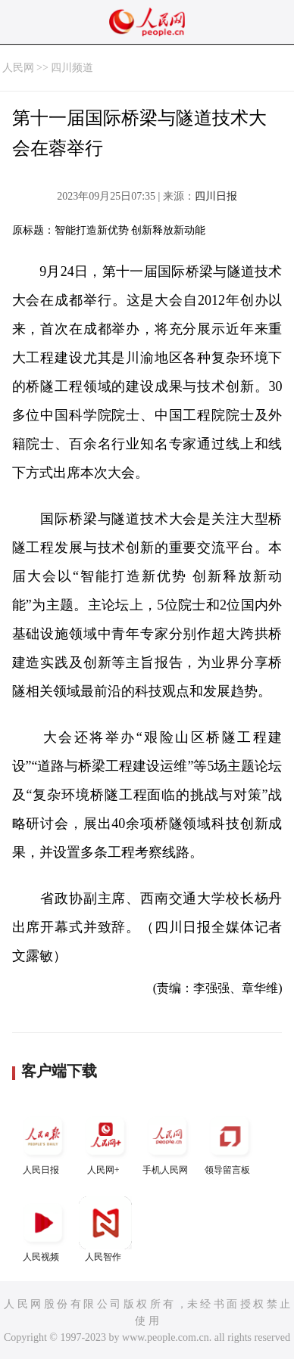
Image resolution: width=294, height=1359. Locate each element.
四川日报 (216, 196)
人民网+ (105, 1142)
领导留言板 (229, 1142)
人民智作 (105, 1229)
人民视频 (43, 1229)
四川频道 (72, 67)
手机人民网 (167, 1142)
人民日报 (43, 1142)
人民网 (18, 67)
